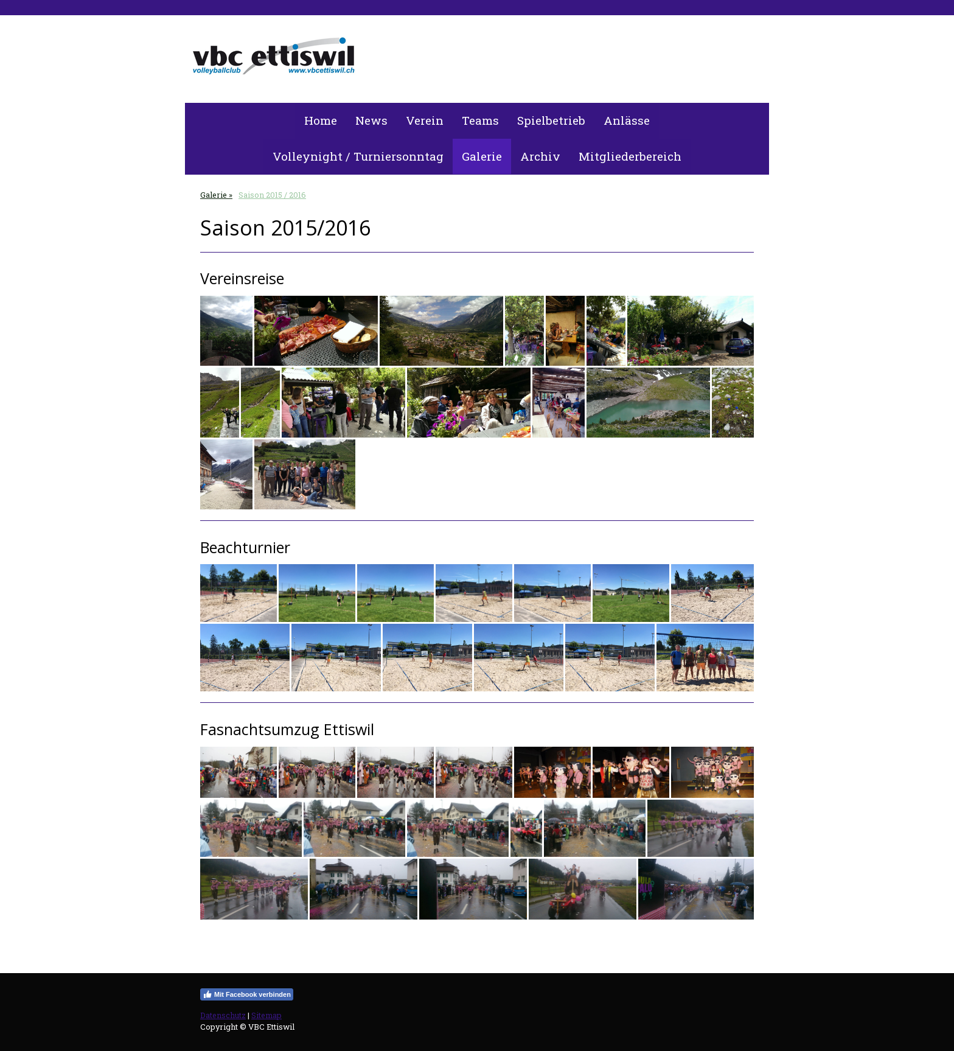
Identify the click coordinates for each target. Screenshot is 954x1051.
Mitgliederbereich (630, 156)
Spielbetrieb (551, 120)
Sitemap (266, 1015)
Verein (425, 120)
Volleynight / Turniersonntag (358, 156)
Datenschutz (223, 1015)
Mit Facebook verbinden (247, 994)
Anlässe (627, 120)
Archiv (540, 156)
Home (320, 120)
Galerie (482, 156)
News (371, 120)
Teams (480, 120)
